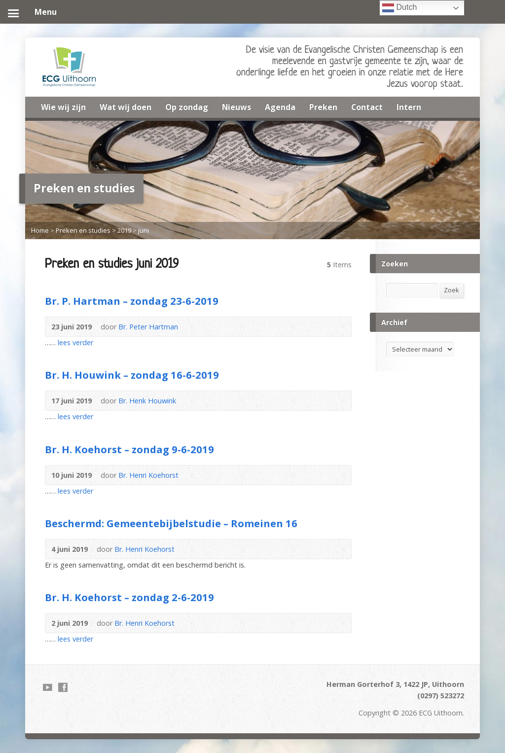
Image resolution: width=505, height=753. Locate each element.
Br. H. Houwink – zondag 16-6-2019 (132, 375)
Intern (409, 107)
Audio (192, 326)
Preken (323, 107)
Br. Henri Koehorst (148, 475)
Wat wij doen (125, 107)
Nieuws (236, 107)
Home (40, 230)
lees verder (75, 342)
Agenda (280, 107)
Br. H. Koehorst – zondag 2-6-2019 (129, 597)
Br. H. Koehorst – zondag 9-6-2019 (129, 449)
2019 (124, 230)
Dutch (399, 8)
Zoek (451, 290)
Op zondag (186, 107)
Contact (367, 107)
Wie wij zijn (63, 107)
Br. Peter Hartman (148, 326)
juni (143, 230)
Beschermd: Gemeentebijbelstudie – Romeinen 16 (171, 523)
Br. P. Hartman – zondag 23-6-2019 (131, 301)
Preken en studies (83, 230)
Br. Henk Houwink (147, 400)
